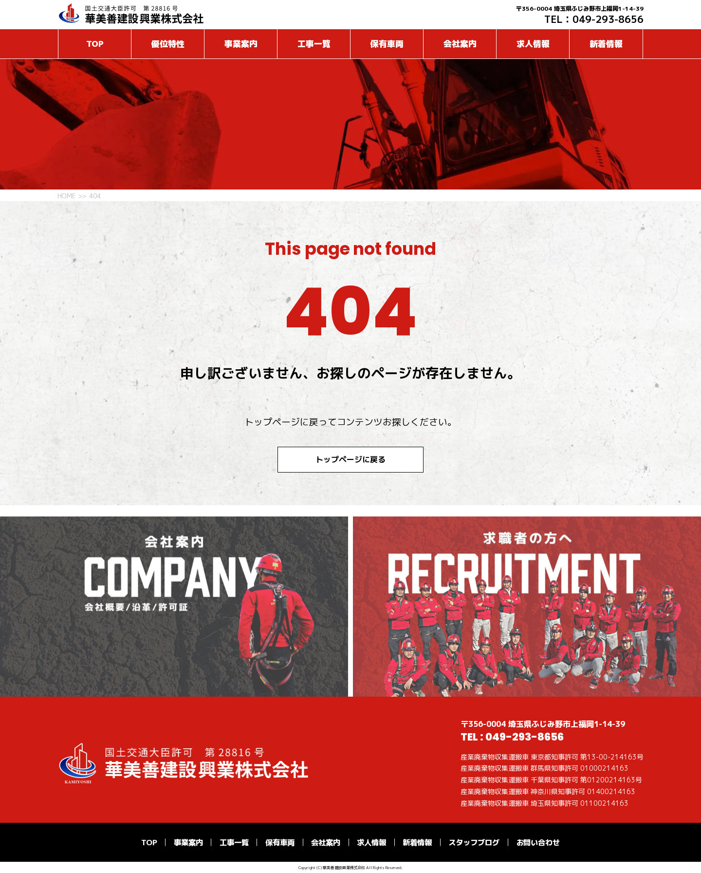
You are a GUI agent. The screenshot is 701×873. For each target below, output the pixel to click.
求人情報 (533, 43)
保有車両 (387, 43)
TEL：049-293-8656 (594, 19)
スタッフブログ (473, 842)
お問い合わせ (538, 842)
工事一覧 (314, 43)
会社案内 (460, 43)
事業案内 (241, 43)
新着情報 (606, 43)
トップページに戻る (350, 459)
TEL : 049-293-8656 (512, 736)
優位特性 (167, 43)
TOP (95, 43)
